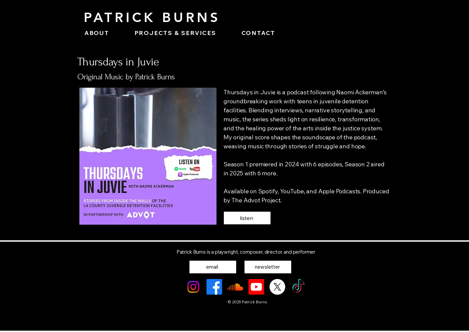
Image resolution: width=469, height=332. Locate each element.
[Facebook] (214, 287)
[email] (213, 267)
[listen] (247, 218)
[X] (277, 287)
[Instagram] (193, 287)
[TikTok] (298, 287)
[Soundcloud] (235, 287)
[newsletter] (268, 267)
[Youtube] (256, 287)
